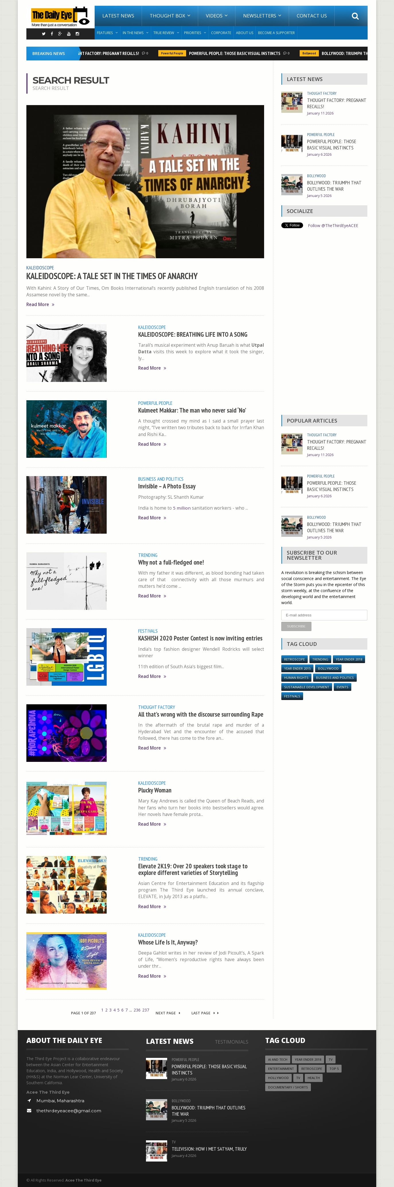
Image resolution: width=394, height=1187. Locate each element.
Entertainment (281, 1068)
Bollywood (310, 53)
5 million (182, 507)
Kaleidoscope (40, 267)
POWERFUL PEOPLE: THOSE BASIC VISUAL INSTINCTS (236, 53)
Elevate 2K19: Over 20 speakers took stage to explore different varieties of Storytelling (193, 868)
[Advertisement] (324, 323)
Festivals (148, 630)
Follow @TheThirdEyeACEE (333, 225)
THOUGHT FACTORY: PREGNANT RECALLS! (104, 53)
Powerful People (173, 53)
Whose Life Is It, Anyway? (168, 941)
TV (173, 1141)
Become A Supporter (276, 32)
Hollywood (278, 1078)
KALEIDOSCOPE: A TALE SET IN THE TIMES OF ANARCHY (112, 275)
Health (314, 1078)
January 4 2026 (184, 1155)
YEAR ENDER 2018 (349, 659)
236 (137, 1009)
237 (145, 1009)
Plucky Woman (155, 789)
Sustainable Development (306, 687)
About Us (244, 32)
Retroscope (294, 659)
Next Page (167, 1012)
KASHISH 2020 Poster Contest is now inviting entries (200, 638)
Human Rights (296, 677)
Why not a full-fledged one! (171, 561)
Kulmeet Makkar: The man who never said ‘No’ (192, 409)
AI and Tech (277, 1059)
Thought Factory (156, 706)
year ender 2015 (297, 668)
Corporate (221, 32)
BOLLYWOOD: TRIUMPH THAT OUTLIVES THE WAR (334, 185)
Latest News (118, 15)
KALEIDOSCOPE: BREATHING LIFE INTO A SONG (193, 334)
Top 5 (334, 1068)
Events (342, 687)
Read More (40, 304)
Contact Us (312, 15)
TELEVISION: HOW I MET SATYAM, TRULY (209, 1148)
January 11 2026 (320, 113)
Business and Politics (161, 478)
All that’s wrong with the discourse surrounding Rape (201, 713)
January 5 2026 (319, 195)
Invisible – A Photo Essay (167, 486)
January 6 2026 (319, 154)
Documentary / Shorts (288, 1087)
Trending (147, 554)
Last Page (205, 1012)
